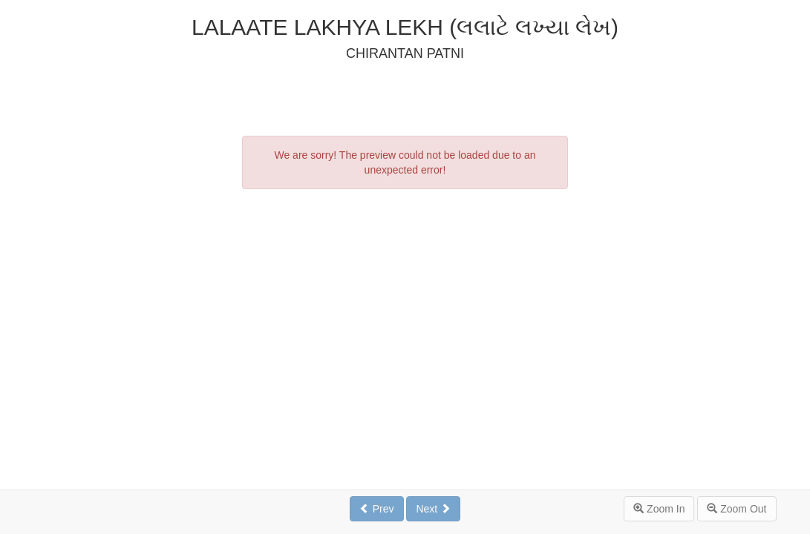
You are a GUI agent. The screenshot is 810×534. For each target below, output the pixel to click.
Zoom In (659, 509)
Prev (376, 509)
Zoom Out (736, 509)
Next (433, 509)
